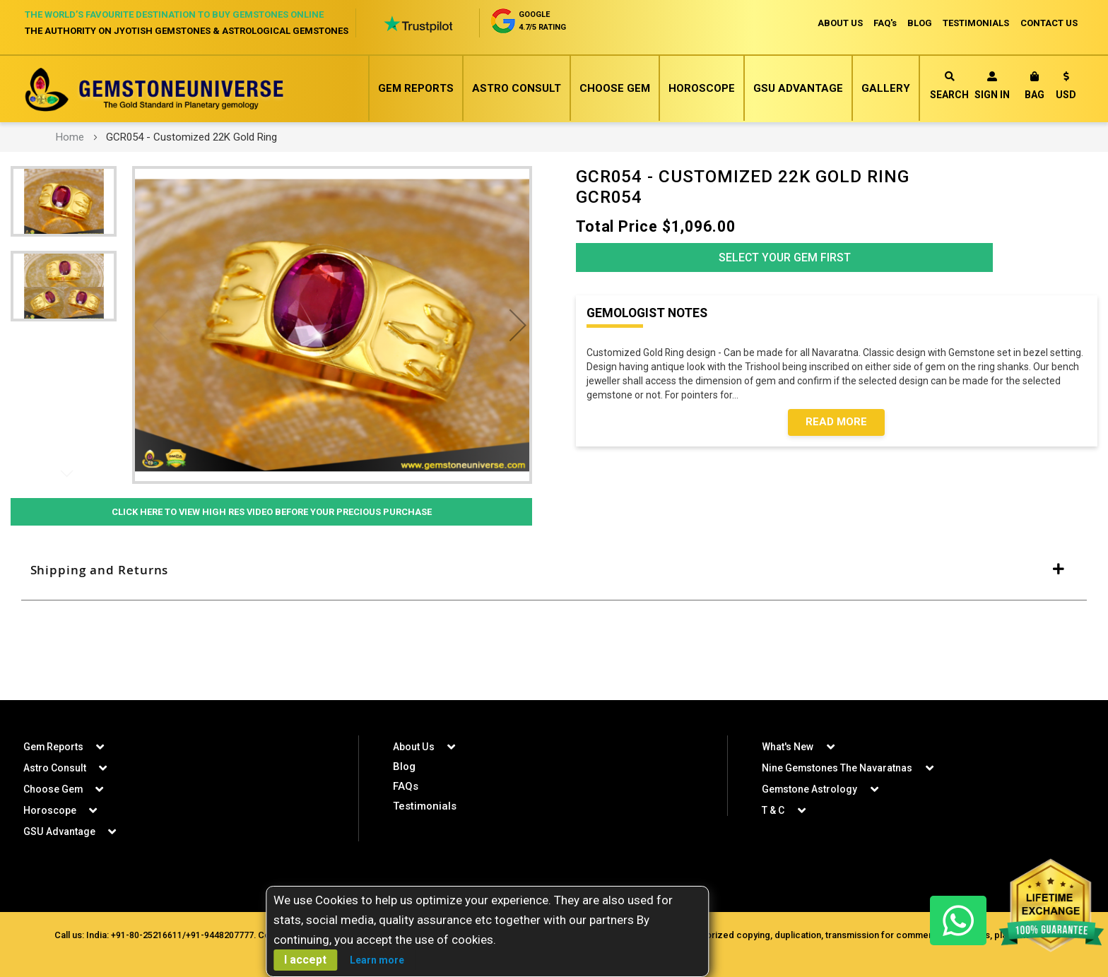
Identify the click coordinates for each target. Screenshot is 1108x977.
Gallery (885, 88)
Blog (404, 766)
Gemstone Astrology (810, 789)
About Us (413, 746)
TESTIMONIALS (976, 23)
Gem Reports (416, 88)
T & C (773, 810)
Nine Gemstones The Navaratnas (837, 768)
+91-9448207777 (218, 935)
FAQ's (883, 23)
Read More (836, 425)
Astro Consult (516, 88)
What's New (787, 746)
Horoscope (701, 88)
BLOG (919, 23)
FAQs (405, 786)
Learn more (377, 960)
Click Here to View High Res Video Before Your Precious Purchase (271, 512)
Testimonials (424, 806)
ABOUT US (838, 23)
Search (949, 85)
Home (70, 137)
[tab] (554, 570)
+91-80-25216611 (145, 935)
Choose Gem (614, 88)
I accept (305, 959)
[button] (1066, 88)
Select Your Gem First (784, 259)
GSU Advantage (798, 88)
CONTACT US (1049, 23)
